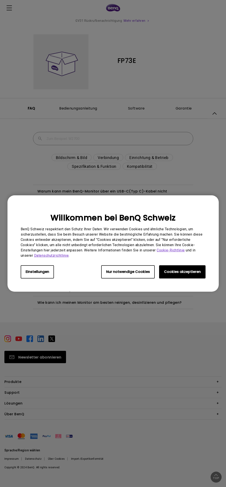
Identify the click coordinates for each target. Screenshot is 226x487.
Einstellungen (37, 271)
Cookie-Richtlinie (171, 250)
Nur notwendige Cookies (128, 271)
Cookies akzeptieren (182, 271)
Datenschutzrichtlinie (51, 255)
